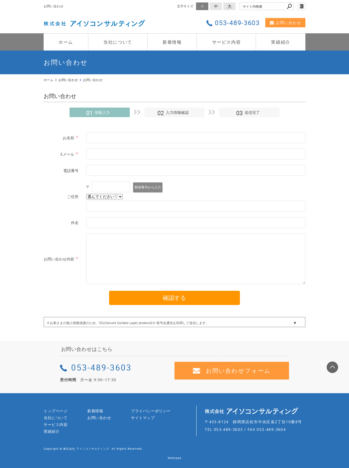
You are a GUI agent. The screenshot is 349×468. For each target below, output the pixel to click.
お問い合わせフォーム (232, 370)
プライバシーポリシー (151, 410)
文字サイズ (185, 6)
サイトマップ (143, 417)
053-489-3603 (96, 367)
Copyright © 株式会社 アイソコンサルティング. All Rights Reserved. (93, 449)
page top (332, 367)
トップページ (56, 410)
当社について (117, 42)
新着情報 (172, 42)
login (301, 6)
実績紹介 (280, 42)
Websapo (175, 458)
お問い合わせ (285, 22)
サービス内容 (226, 42)
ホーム (66, 42)
